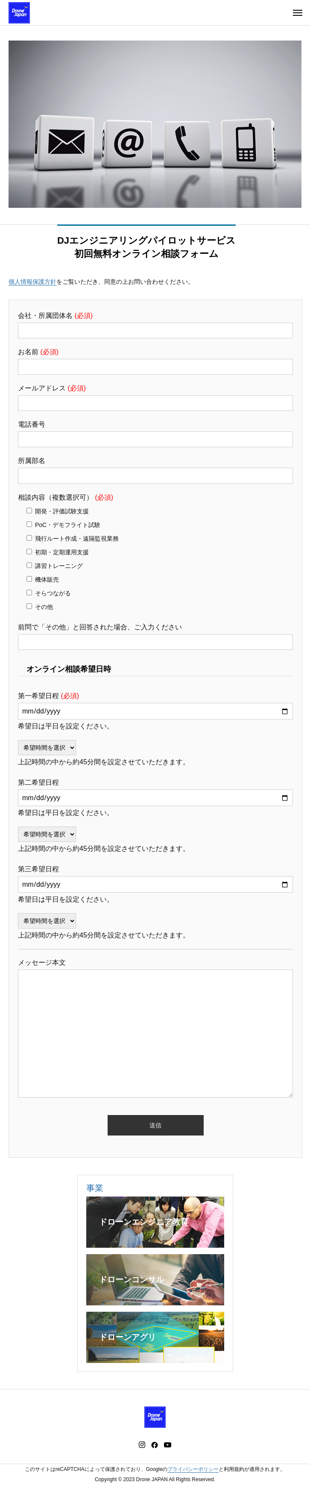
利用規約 (234, 1469)
